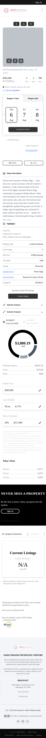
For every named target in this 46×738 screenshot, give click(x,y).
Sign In (37, 2)
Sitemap (38, 735)
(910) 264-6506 (23, 692)
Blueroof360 (21, 732)
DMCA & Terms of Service (25, 735)
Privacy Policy (9, 735)
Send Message (23, 696)
